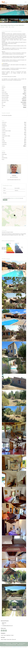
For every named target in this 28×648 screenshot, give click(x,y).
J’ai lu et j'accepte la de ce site (13, 198)
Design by (20, 644)
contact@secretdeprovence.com (7, 625)
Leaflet (25, 225)
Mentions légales (15, 643)
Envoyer (5, 199)
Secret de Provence (5, 620)
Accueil (4, 2)
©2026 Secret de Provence (7, 643)
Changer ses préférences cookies (10, 644)
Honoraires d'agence (22, 643)
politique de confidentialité (15, 198)
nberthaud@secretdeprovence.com (14, 179)
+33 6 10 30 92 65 (15, 177)
